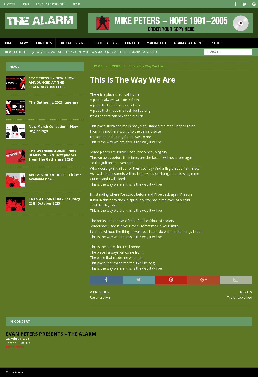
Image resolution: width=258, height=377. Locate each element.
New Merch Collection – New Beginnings (53, 128)
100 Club (24, 342)
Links (25, 4)
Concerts (44, 43)
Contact (132, 43)
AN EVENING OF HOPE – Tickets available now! (55, 176)
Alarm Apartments (189, 43)
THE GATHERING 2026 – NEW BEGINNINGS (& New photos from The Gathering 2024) (52, 154)
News (24, 43)
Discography (103, 43)
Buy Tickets (15, 347)
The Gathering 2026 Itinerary (53, 102)
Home (8, 43)
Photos (9, 4)
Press (76, 4)
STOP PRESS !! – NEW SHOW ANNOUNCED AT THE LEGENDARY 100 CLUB (52, 82)
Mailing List (156, 43)
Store (216, 43)
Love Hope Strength (50, 4)
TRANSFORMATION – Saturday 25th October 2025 (54, 201)
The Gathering (71, 43)
